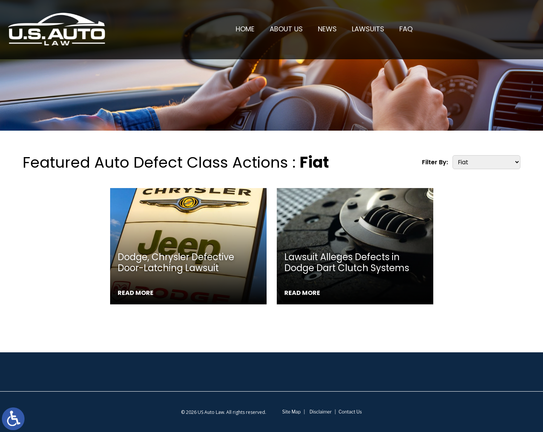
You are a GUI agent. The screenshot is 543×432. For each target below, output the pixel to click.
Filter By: (435, 162)
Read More (135, 292)
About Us (286, 29)
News (327, 29)
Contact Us (350, 412)
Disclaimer (321, 412)
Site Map (291, 412)
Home (245, 29)
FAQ (406, 29)
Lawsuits (368, 29)
